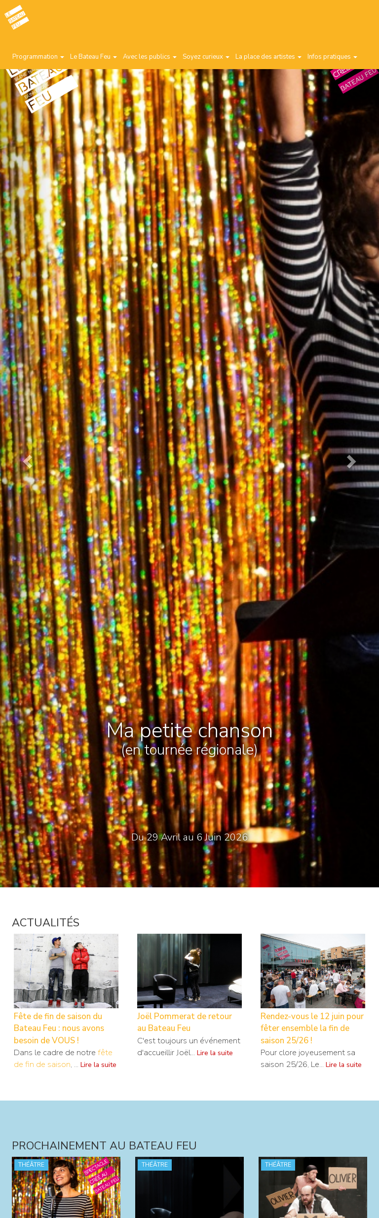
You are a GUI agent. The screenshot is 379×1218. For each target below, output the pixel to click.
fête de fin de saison (63, 1058)
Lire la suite (98, 1064)
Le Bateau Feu (93, 56)
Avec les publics (150, 56)
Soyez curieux (206, 56)
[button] (28, 461)
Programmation (38, 56)
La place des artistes (268, 56)
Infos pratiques (332, 56)
